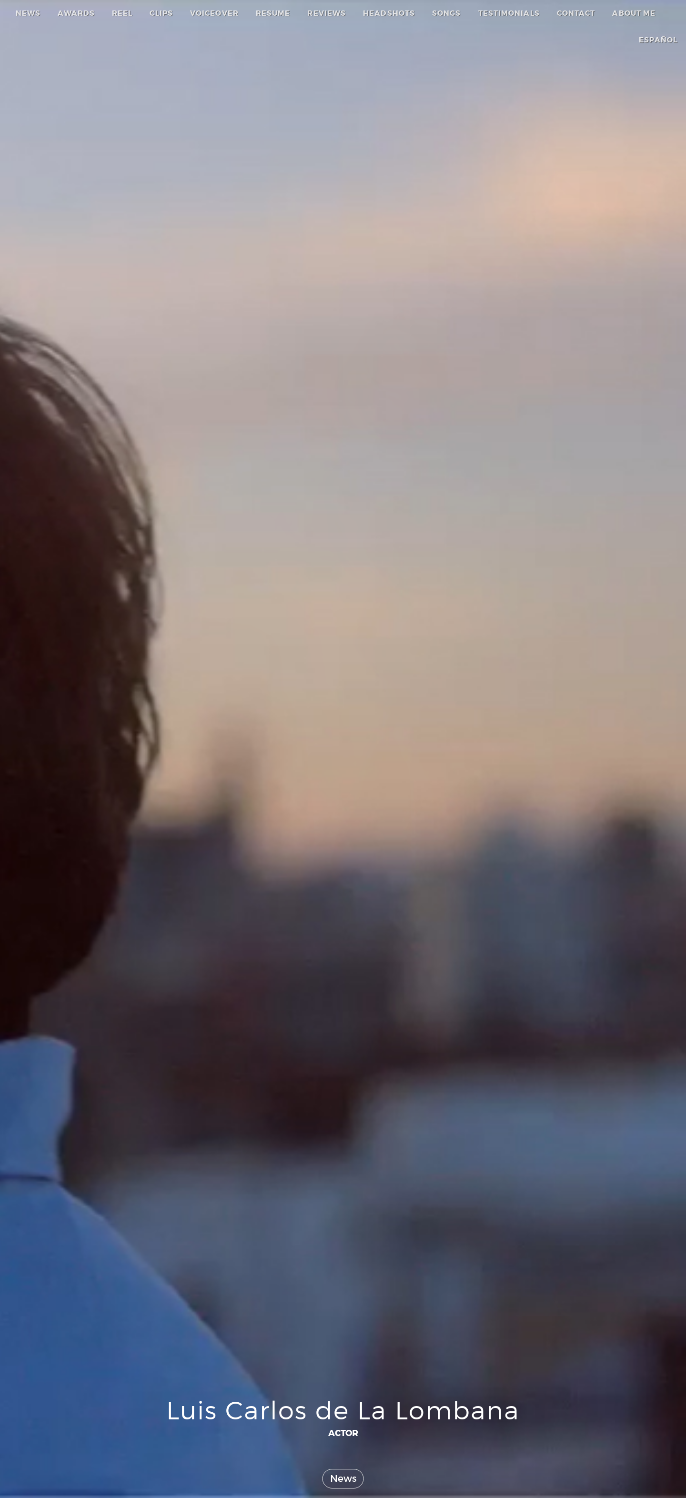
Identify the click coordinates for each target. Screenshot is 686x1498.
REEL (122, 13)
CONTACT (576, 13)
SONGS (446, 13)
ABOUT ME (634, 13)
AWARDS (76, 13)
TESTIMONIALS (509, 13)
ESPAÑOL (658, 40)
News (343, 1478)
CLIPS (161, 13)
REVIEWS (326, 13)
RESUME (273, 13)
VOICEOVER (214, 13)
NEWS (28, 13)
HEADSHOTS (389, 13)
